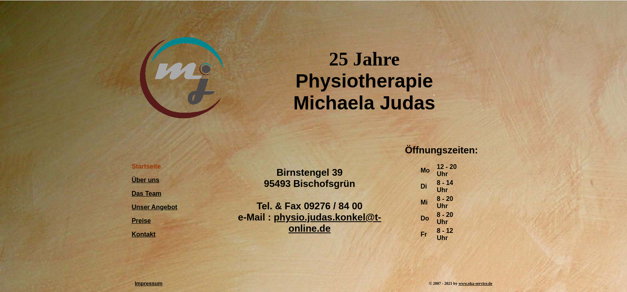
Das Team (146, 193)
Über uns (145, 180)
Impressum (148, 283)
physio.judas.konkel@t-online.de (327, 223)
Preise (141, 220)
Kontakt (144, 234)
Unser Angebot (154, 207)
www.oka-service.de (475, 283)
